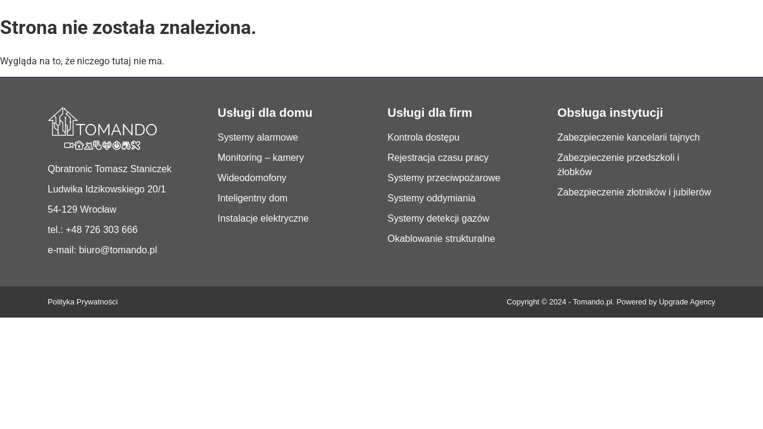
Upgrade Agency (687, 301)
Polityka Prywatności (82, 301)
